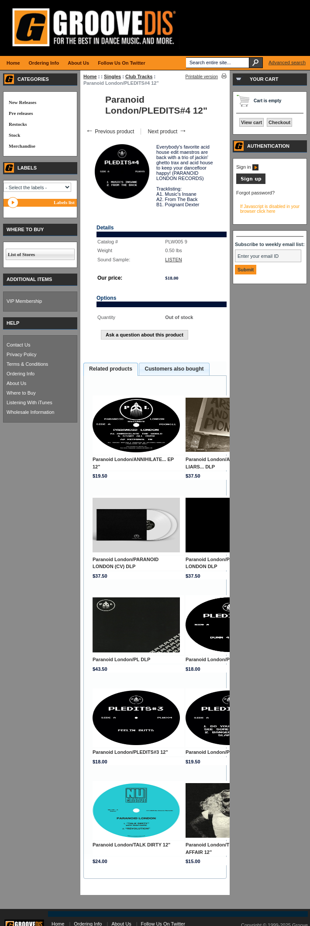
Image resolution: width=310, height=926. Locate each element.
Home (90, 76)
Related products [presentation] (110, 369)
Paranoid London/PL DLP (121, 659)
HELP (13, 323)
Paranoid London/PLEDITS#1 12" (223, 659)
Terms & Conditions (27, 364)
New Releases (22, 102)
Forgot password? (255, 192)
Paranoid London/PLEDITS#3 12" (130, 752)
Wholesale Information (30, 412)
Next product (167, 131)
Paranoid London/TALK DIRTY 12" (131, 844)
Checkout (279, 122)
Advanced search (287, 62)
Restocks (18, 124)
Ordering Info (20, 373)
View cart (251, 122)
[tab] (110, 369)
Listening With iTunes (29, 402)
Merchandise (22, 146)
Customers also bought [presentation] (174, 369)
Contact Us (18, 344)
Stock (14, 135)
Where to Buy (21, 392)
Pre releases (21, 113)
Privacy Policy (21, 354)
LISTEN (173, 259)
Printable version (202, 76)
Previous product (110, 131)
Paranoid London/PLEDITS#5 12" (223, 752)
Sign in (247, 167)
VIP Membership (24, 301)
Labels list (64, 202)
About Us (16, 383)
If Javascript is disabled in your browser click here (270, 209)
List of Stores (21, 254)
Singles (112, 76)
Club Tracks (138, 76)
